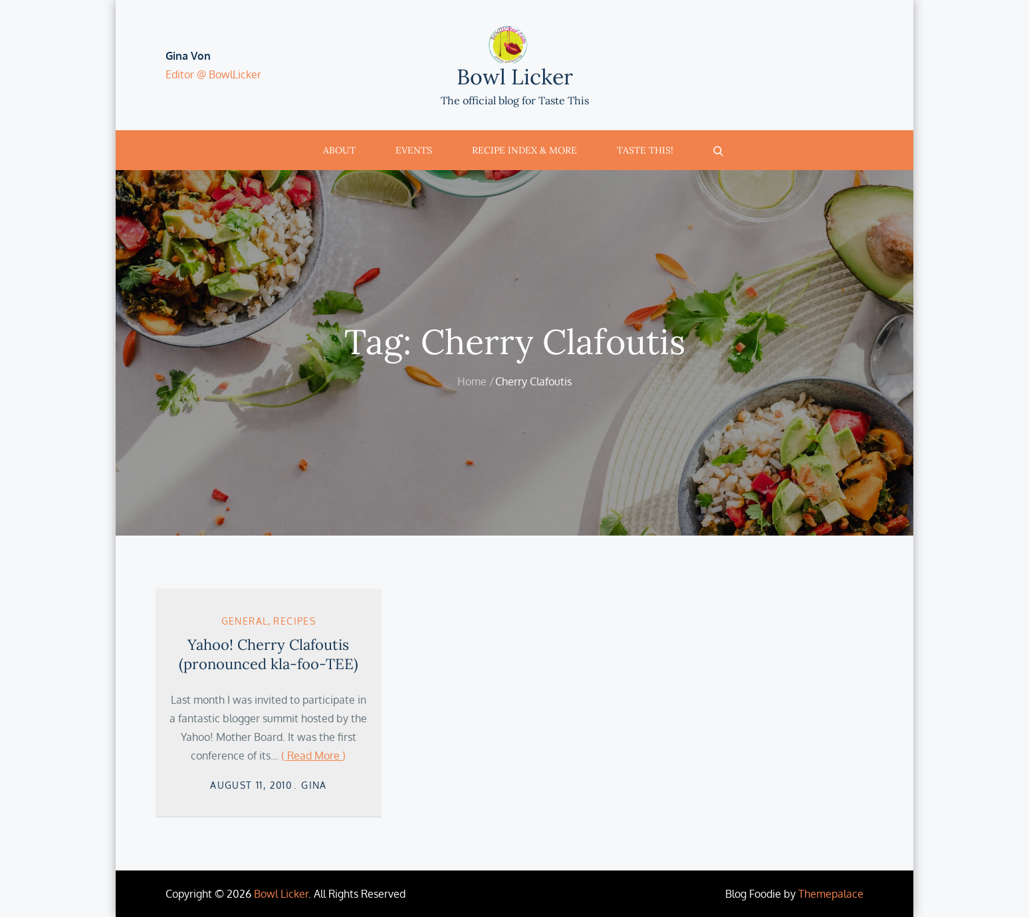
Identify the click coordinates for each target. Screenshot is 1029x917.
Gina (314, 785)
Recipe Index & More (524, 150)
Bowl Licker (515, 76)
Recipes (294, 621)
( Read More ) (313, 755)
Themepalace (830, 893)
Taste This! (645, 150)
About (339, 150)
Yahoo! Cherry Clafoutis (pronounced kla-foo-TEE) (268, 654)
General (245, 621)
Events (414, 150)
